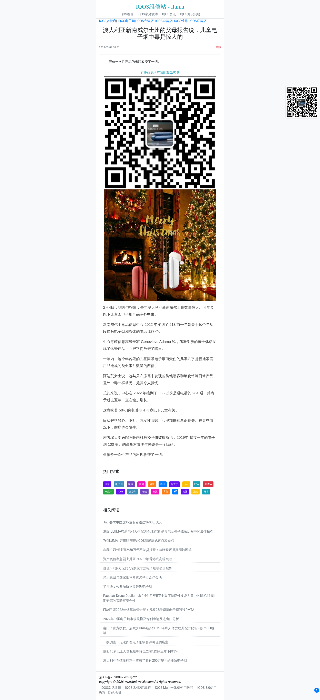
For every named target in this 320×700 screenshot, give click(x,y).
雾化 (165, 491)
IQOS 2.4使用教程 (138, 688)
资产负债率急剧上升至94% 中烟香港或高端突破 (137, 559)
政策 (155, 491)
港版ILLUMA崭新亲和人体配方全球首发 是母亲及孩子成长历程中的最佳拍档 (158, 531)
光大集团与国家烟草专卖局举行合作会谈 (132, 577)
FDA (196, 484)
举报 (218, 47)
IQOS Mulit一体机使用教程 (174, 688)
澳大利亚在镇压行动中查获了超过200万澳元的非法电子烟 (145, 660)
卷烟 (144, 491)
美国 (141, 484)
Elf (175, 491)
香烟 (162, 484)
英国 (184, 491)
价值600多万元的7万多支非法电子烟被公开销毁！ (139, 568)
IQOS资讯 (169, 14)
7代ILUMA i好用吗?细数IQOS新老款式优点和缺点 (138, 541)
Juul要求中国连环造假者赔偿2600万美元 (132, 522)
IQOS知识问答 (190, 14)
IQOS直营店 (198, 21)
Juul (186, 484)
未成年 (108, 491)
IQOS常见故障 (148, 14)
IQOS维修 (126, 14)
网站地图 (114, 692)
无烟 (195, 491)
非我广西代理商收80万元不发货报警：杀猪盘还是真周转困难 (147, 550)
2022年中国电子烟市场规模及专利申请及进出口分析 (141, 619)
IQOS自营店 (163, 21)
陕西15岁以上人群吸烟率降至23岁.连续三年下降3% (140, 651)
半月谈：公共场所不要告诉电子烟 (127, 586)
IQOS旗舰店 (107, 21)
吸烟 (130, 484)
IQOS (120, 491)
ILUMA (208, 484)
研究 (152, 484)
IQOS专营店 (145, 21)
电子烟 (119, 484)
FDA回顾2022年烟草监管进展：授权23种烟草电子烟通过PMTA (148, 610)
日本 (206, 491)
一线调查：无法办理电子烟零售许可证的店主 (135, 642)
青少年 (132, 491)
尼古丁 (174, 484)
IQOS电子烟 (126, 21)
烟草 (107, 484)
